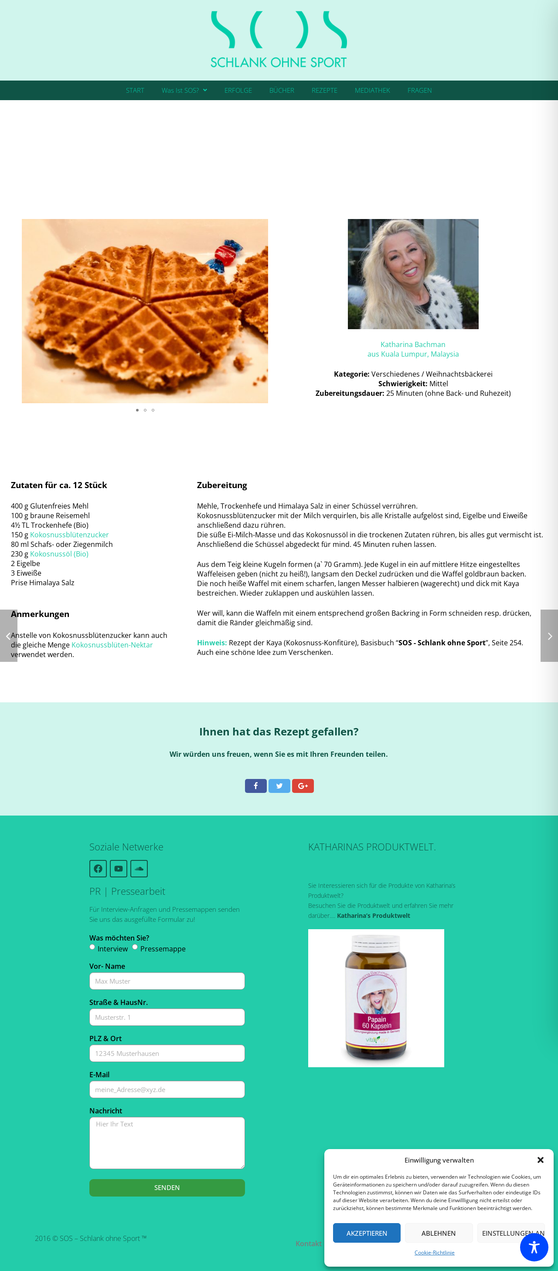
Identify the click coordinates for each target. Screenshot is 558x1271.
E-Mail (99, 1074)
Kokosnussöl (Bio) (59, 554)
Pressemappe (163, 949)
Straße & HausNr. (118, 1002)
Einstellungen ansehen (513, 1233)
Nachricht (105, 1111)
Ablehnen (439, 1233)
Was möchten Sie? (119, 938)
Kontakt (309, 1243)
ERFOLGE (238, 90)
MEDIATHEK (372, 90)
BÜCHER (281, 90)
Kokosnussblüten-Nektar (112, 645)
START (135, 90)
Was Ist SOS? (184, 90)
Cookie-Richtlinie (435, 1252)
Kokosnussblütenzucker (69, 534)
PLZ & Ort (105, 1038)
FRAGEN (420, 90)
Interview (113, 949)
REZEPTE (324, 90)
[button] (540, 1160)
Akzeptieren (367, 1233)
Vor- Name (107, 966)
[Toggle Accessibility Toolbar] (534, 1247)
